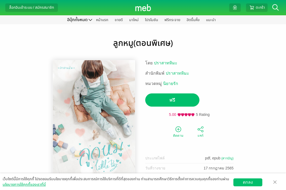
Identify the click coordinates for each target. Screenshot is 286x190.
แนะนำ (211, 20)
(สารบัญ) (228, 158)
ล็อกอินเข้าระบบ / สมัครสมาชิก (31, 7)
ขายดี (119, 20)
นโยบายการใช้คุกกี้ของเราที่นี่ (24, 184)
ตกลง (248, 182)
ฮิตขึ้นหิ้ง (193, 20)
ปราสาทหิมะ (165, 63)
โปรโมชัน (151, 20)
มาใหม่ (134, 20)
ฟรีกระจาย (172, 20)
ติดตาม (178, 131)
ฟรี (172, 100)
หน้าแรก (102, 20)
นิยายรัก (170, 83)
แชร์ (200, 131)
